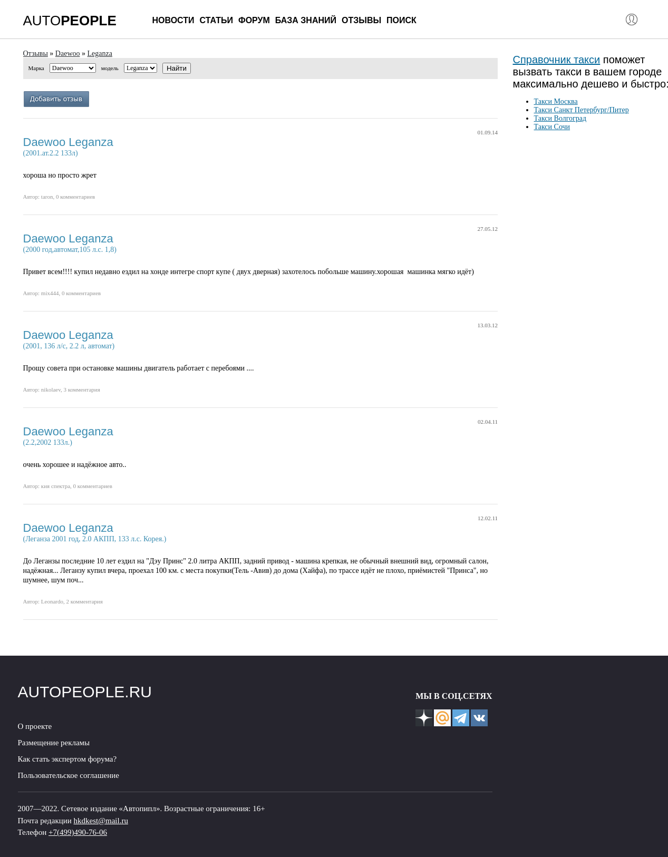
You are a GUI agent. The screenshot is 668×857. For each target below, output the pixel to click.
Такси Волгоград (560, 118)
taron (47, 196)
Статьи (216, 20)
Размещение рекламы (54, 742)
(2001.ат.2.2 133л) (50, 153)
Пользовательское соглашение (68, 775)
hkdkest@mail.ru (101, 820)
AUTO (70, 20)
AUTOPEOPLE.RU (85, 691)
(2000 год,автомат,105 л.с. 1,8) (70, 250)
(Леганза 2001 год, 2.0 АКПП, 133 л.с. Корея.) (95, 539)
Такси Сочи (552, 127)
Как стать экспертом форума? (67, 759)
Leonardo (52, 601)
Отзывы (361, 20)
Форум (254, 20)
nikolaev (51, 389)
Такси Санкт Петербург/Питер (581, 110)
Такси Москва (556, 101)
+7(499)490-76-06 (78, 832)
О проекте (35, 726)
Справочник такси (557, 59)
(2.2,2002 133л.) (47, 442)
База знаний (305, 20)
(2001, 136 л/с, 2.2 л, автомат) (69, 346)
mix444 (50, 293)
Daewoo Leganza (68, 142)
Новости (173, 20)
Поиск (401, 20)
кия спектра (55, 486)
